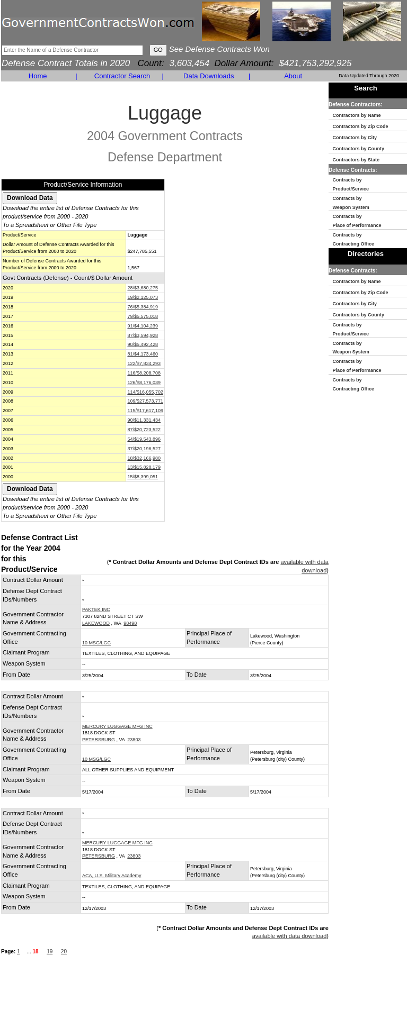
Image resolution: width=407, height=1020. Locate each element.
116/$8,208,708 (144, 373)
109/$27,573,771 (145, 401)
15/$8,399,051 (142, 476)
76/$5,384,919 (142, 306)
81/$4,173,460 (142, 354)
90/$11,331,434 (144, 420)
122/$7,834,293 (144, 363)
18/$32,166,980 (144, 458)
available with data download (289, 936)
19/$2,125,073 (142, 297)
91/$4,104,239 (142, 326)
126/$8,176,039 (144, 382)
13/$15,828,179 (144, 467)
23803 (133, 739)
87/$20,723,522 (144, 429)
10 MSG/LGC (96, 642)
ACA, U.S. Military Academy (111, 875)
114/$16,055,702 (145, 392)
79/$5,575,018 (142, 316)
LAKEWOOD (96, 623)
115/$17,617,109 (145, 410)
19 (49, 951)
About (293, 76)
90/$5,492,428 (142, 344)
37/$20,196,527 (144, 448)
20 (64, 951)
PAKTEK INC (96, 609)
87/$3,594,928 (142, 335)
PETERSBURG (98, 739)
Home (38, 76)
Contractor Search (122, 76)
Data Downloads (208, 76)
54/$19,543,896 (144, 439)
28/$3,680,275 (142, 287)
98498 (130, 623)
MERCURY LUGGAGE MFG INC (117, 726)
